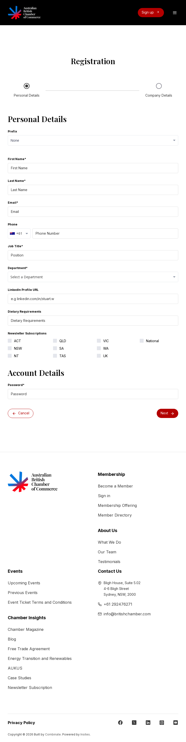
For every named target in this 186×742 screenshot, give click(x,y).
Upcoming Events (24, 582)
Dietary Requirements (24, 311)
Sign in (104, 495)
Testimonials (109, 561)
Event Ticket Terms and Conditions (40, 602)
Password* (16, 385)
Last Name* (17, 181)
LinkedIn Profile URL (23, 290)
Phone (12, 224)
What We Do (109, 542)
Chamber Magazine (26, 629)
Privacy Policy (21, 722)
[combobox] (19, 233)
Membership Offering (117, 505)
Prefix (12, 131)
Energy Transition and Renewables (40, 658)
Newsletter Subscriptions (27, 333)
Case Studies (19, 677)
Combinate (53, 734)
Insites (85, 734)
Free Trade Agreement (29, 648)
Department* (18, 268)
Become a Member (115, 486)
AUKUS (15, 668)
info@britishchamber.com (127, 613)
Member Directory (115, 515)
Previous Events (23, 592)
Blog (12, 639)
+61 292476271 (118, 604)
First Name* (17, 159)
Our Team (107, 551)
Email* (13, 202)
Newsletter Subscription (30, 687)
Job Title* (15, 246)
